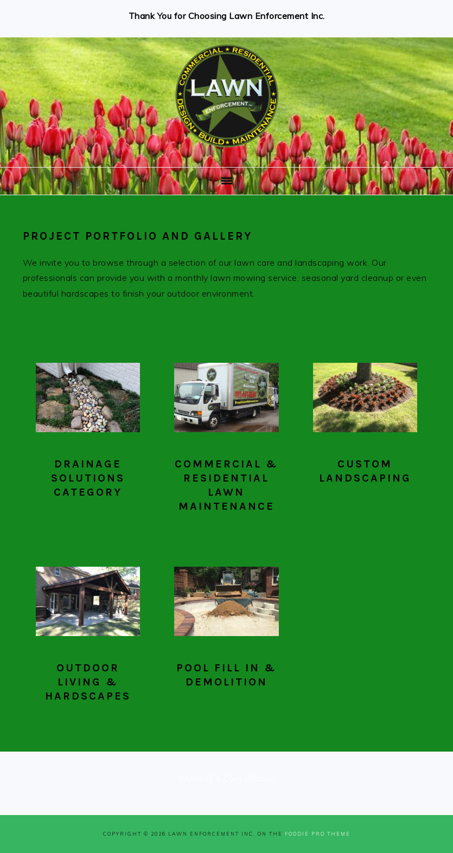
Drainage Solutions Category (88, 478)
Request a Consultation (227, 778)
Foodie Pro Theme (317, 834)
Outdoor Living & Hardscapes (88, 682)
